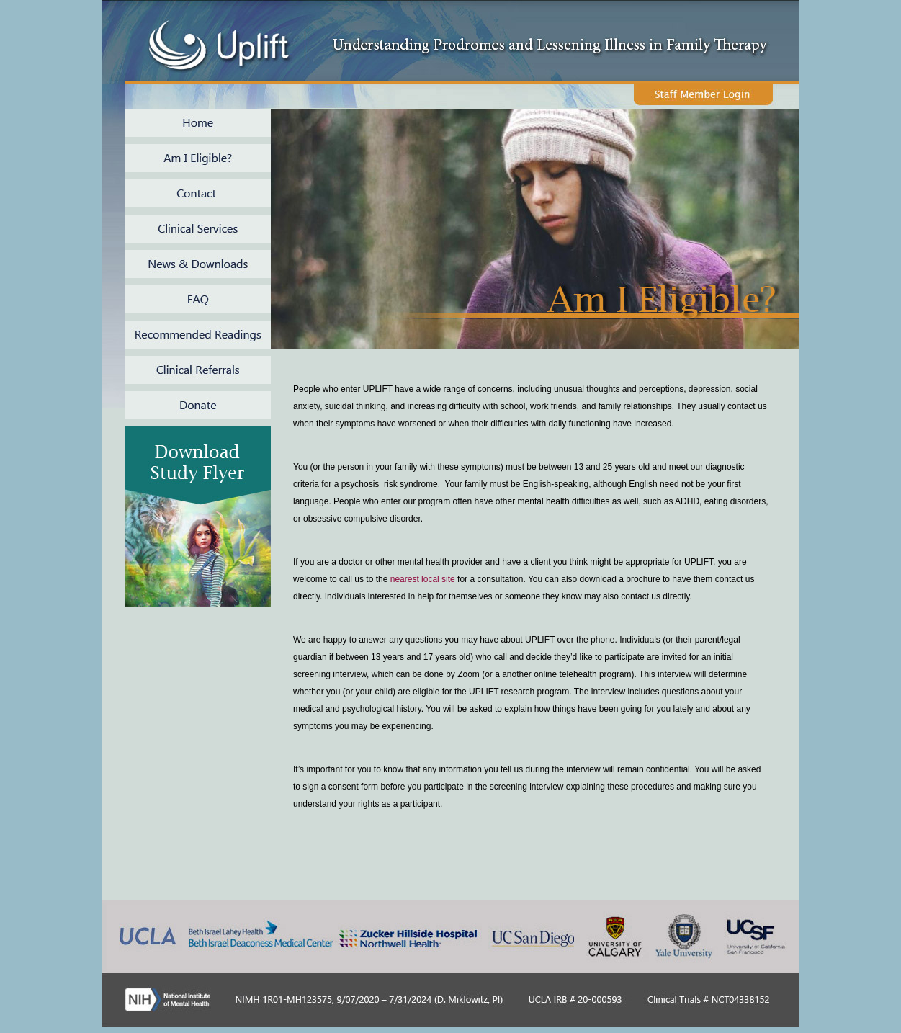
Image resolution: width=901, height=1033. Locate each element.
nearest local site (422, 579)
